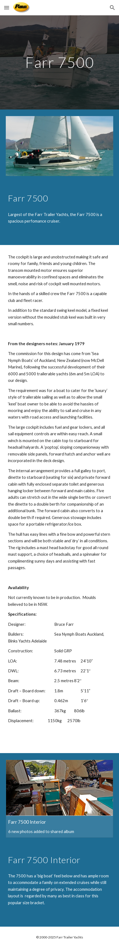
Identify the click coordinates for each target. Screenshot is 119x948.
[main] (59, 62)
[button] (6, 7)
